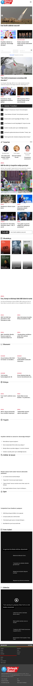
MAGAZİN (19, 648)
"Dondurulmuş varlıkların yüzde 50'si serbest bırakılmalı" (24, 336)
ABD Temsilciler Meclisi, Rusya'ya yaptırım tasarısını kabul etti (7, 336)
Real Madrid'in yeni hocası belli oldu (11, 523)
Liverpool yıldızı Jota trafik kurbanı (11, 516)
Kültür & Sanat (8, 455)
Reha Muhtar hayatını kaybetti (10, 441)
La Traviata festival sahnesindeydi (11, 476)
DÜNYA (2, 652)
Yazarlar (5, 142)
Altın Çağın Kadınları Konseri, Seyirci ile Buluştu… (15, 488)
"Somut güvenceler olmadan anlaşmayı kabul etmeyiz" (17, 137)
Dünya (4, 382)
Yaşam (5, 420)
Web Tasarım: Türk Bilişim (22, 682)
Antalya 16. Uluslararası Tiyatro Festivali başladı (15, 109)
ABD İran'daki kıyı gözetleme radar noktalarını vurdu (6, 318)
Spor (4, 491)
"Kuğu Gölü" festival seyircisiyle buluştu (12, 480)
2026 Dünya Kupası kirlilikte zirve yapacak (13, 513)
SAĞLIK (2, 657)
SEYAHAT (18, 652)
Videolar (5, 587)
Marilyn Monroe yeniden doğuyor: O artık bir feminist (16, 448)
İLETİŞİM (30, 645)
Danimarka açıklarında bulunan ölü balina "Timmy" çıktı (17, 132)
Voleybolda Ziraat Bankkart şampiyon (11, 508)
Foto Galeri (6, 530)
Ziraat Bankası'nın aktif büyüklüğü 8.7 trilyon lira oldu (17, 123)
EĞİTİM (2, 650)
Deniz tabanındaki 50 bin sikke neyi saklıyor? (14, 445)
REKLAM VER (4, 645)
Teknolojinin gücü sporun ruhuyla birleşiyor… (14, 520)
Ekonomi (5, 344)
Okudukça (6, 238)
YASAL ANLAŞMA (4, 678)
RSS (17, 678)
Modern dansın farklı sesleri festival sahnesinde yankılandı (24, 43)
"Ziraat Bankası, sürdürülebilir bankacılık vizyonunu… (24, 359)
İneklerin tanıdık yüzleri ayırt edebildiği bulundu (16, 128)
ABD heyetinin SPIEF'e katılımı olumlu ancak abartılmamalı (23, 100)
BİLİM (2, 659)
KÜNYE (18, 680)
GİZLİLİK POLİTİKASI (4, 680)
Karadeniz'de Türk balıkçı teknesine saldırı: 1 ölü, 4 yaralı (8, 225)
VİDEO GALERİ (3, 662)
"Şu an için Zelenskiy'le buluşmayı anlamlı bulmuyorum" (23, 208)
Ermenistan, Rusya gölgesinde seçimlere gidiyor (7, 100)
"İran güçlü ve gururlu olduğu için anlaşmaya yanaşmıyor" (23, 225)
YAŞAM (18, 653)
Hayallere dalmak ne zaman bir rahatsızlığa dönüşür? (7, 43)
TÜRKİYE (2, 648)
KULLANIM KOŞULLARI (5, 682)
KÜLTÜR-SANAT (3, 660)
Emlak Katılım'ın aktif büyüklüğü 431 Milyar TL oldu (16, 119)
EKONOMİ (2, 653)
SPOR (18, 650)
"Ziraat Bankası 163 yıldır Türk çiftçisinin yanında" (16, 114)
